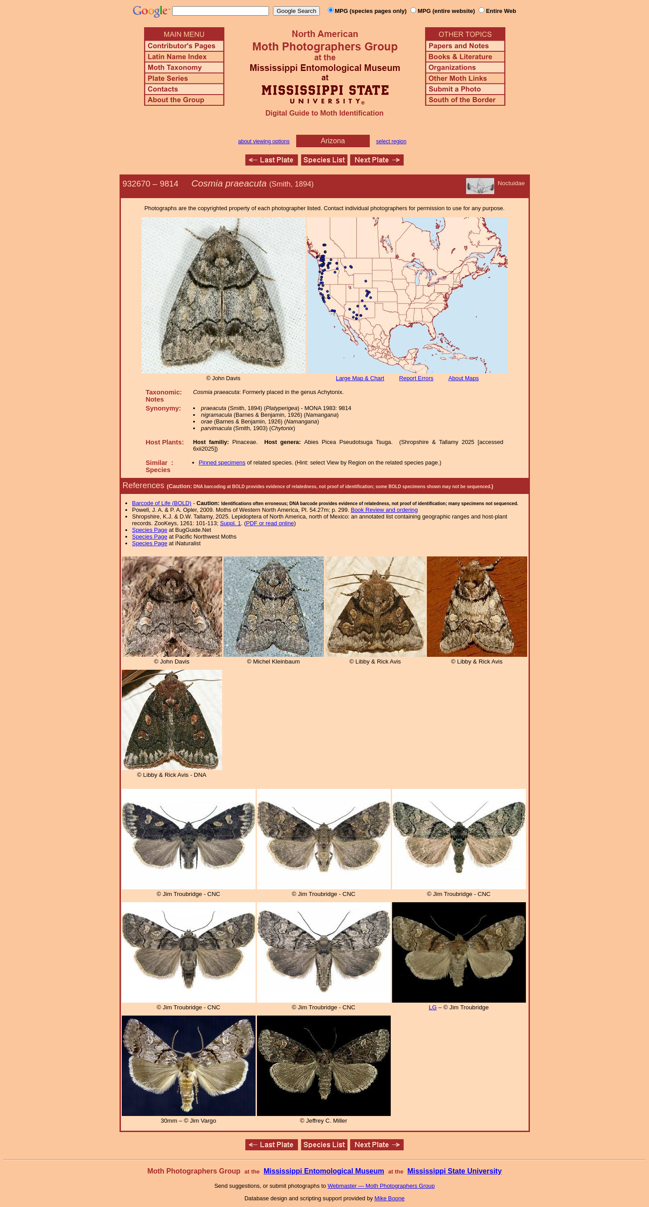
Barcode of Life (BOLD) (161, 503)
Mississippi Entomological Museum (324, 1171)
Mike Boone (390, 1198)
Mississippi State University (454, 1171)
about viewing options (263, 141)
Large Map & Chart (360, 378)
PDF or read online (269, 523)
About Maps (463, 378)
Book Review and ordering (384, 509)
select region (391, 141)
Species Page (149, 530)
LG (433, 1007)
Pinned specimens (222, 462)
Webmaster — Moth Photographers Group (380, 1185)
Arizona (333, 141)
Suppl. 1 (230, 523)
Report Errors (416, 378)
